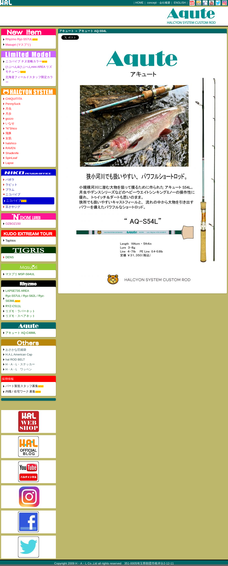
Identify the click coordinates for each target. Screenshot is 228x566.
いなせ (9, 123)
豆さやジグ (12, 206)
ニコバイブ (12, 194)
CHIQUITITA (13, 98)
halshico (10, 143)
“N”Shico (11, 128)
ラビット (11, 184)
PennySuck (13, 103)
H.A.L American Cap (18, 354)
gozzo (9, 118)
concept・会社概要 (158, 2)
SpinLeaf (11, 158)
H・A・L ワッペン (18, 369)
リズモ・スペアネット (20, 316)
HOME (139, 2)
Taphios (10, 240)
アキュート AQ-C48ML (20, 332)
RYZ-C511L (13, 306)
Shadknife (12, 153)
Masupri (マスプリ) (18, 44)
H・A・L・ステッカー (20, 364)
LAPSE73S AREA (17, 290)
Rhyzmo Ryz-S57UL (18, 39)
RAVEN (10, 148)
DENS (9, 257)
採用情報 (8, 379)
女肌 (8, 138)
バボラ (9, 179)
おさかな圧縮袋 (15, 349)
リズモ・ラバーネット (20, 311)
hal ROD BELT (15, 359)
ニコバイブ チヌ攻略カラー (23, 61)
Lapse (9, 163)
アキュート (66, 31)
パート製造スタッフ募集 (21, 386)
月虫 (8, 108)
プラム (9, 189)
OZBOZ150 (13, 223)
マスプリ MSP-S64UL (20, 274)
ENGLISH (180, 2)
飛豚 (8, 133)
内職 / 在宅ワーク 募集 (20, 391)
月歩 (8, 113)
